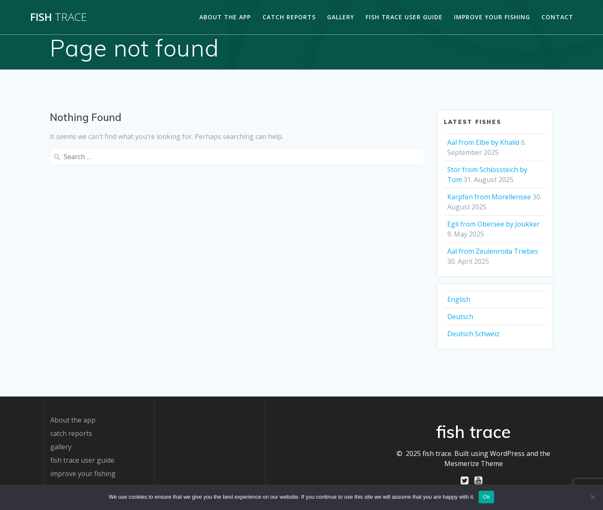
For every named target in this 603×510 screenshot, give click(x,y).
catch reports (289, 17)
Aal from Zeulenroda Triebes (492, 251)
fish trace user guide (404, 17)
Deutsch (460, 316)
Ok (486, 497)
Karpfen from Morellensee (489, 196)
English (458, 299)
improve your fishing (492, 17)
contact (557, 17)
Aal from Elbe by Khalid (483, 142)
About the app (225, 17)
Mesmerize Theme (473, 463)
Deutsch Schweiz (473, 333)
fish (58, 17)
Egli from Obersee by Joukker (493, 224)
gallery (340, 17)
